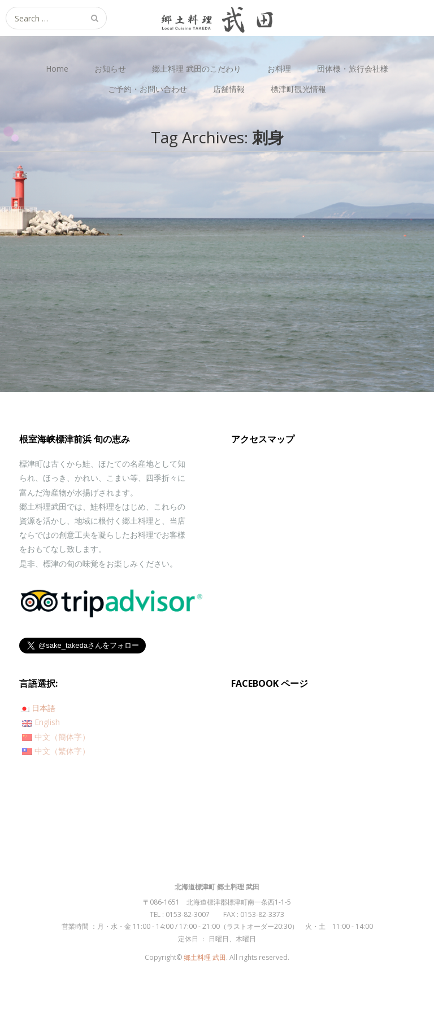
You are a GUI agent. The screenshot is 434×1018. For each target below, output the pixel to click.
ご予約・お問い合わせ (147, 89)
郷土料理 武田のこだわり (196, 68)
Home (57, 68)
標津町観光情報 (298, 89)
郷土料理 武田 (205, 957)
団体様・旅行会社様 (352, 68)
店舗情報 (229, 89)
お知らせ (110, 68)
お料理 (279, 68)
